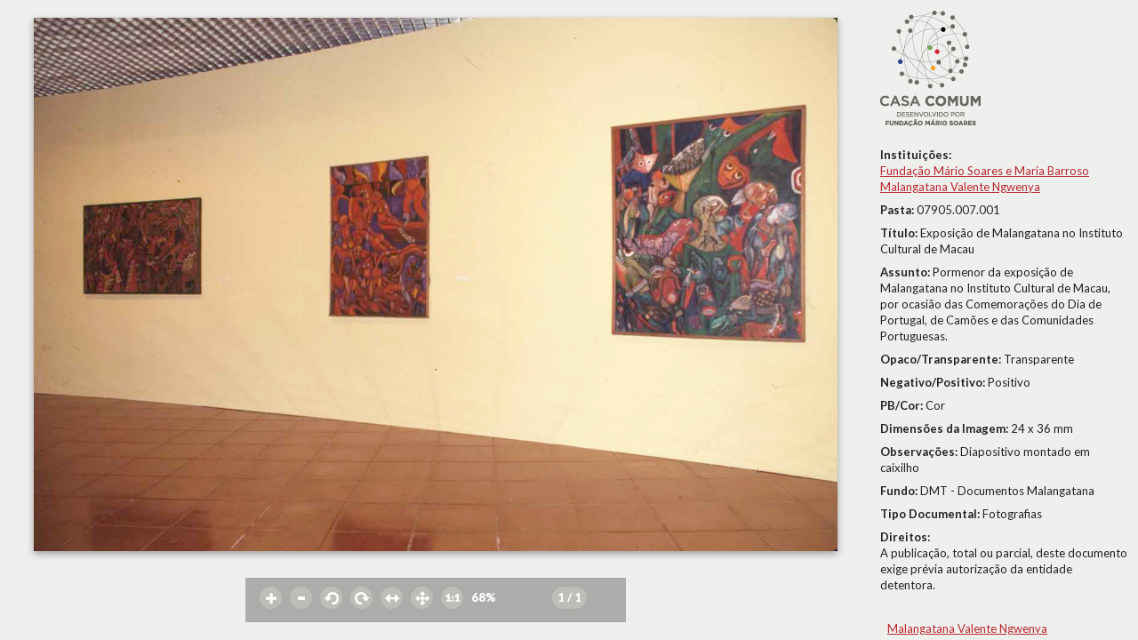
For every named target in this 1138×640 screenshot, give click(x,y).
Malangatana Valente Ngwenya (960, 187)
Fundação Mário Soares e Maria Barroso (984, 171)
